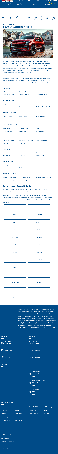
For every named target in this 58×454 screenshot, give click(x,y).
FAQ (42, 19)
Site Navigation (5, 438)
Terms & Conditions (6, 445)
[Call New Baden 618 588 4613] (36, 350)
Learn (47, 19)
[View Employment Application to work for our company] (35, 3)
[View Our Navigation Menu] (56, 21)
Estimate (17, 19)
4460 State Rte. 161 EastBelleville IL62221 (38, 383)
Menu (3, 19)
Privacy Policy (5, 448)
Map (23, 19)
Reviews (35, 19)
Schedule (10, 19)
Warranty (54, 19)
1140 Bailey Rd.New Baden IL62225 (36, 374)
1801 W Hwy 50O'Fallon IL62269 (36, 392)
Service (29, 19)
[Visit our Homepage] (28, 12)
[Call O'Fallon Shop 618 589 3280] (36, 357)
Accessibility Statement (7, 441)
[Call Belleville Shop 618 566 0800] (36, 343)
